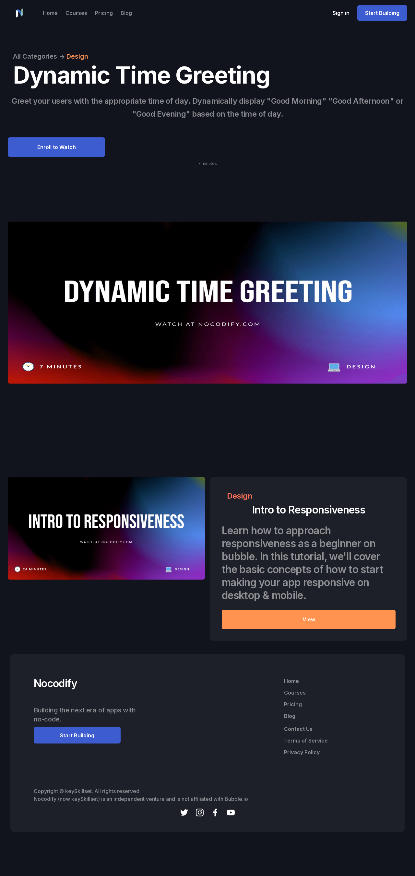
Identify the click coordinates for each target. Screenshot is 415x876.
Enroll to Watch (56, 147)
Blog (126, 13)
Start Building (382, 13)
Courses (76, 13)
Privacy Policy (302, 752)
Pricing (104, 13)
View (308, 619)
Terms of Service (306, 740)
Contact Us (298, 729)
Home (50, 13)
